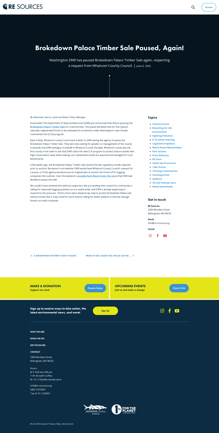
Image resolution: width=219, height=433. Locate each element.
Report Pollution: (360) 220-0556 (119, 340)
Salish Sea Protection (164, 163)
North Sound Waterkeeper (167, 147)
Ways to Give (163, 7)
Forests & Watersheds (76, 350)
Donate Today (95, 288)
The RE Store (72, 355)
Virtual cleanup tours (164, 182)
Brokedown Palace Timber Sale (47, 126)
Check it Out (179, 288)
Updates (157, 178)
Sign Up (105, 310)
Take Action (159, 167)
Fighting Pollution (162, 135)
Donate (209, 7)
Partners (34, 355)
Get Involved (141, 7)
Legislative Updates (163, 143)
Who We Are (98, 7)
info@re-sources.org (157, 363)
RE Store (157, 159)
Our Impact (35, 340)
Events (108, 350)
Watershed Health (162, 186)
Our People (35, 345)
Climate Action (160, 124)
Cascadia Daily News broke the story (96, 176)
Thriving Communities (165, 171)
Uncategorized (160, 174)
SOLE (70, 408)
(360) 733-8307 (153, 367)
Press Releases (160, 155)
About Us (34, 335)
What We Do (120, 7)
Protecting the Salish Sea (77, 335)
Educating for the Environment (79, 345)
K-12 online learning (163, 139)
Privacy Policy (55, 408)
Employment (36, 350)
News (182, 7)
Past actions (159, 151)
